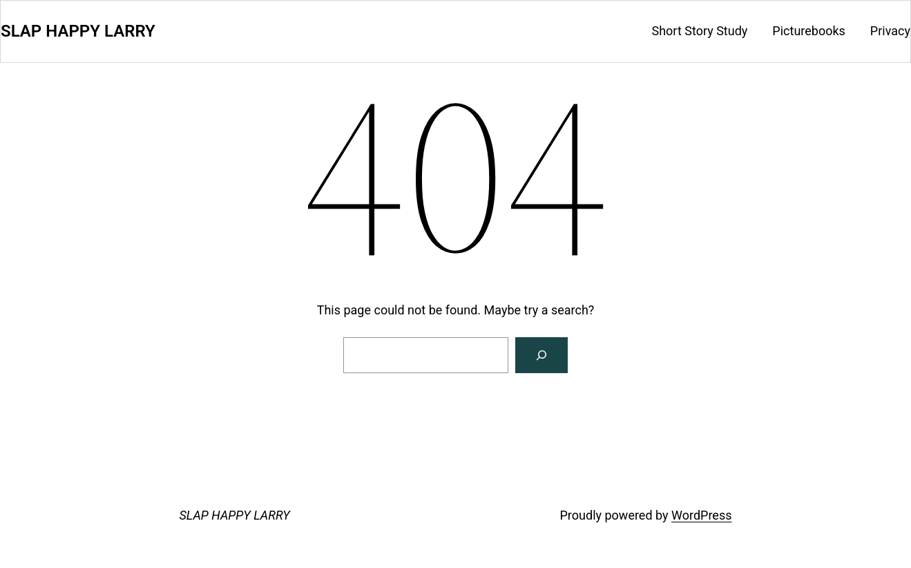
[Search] (541, 355)
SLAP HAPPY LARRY (78, 31)
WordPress (701, 515)
